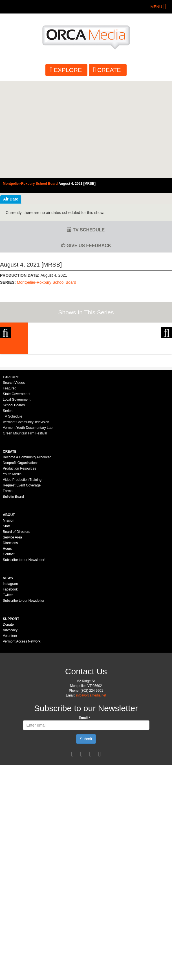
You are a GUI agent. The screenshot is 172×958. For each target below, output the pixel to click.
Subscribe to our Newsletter (23, 697)
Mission (8, 617)
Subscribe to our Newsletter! (24, 656)
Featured (9, 485)
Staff (6, 623)
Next (166, 363)
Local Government (16, 496)
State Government (16, 490)
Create (109, 70)
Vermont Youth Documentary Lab (27, 524)
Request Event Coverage (22, 582)
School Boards (14, 502)
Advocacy (10, 727)
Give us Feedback (86, 245)
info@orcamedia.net (91, 792)
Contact (8, 651)
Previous (5, 363)
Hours (7, 645)
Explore (68, 70)
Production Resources (19, 565)
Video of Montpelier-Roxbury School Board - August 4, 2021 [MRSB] (86, 129)
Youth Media (12, 570)
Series (7, 507)
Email (84, 814)
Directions (10, 639)
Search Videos (14, 479)
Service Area (12, 634)
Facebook (10, 686)
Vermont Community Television (26, 518)
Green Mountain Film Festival (25, 530)
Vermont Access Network (21, 738)
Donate (8, 721)
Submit (86, 835)
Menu (156, 6)
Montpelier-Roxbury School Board (46, 282)
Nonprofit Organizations (20, 559)
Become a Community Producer (27, 554)
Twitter (8, 691)
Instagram (10, 680)
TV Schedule (86, 229)
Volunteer (10, 732)
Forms (7, 587)
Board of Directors (16, 628)
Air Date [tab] (10, 199)
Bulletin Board (13, 593)
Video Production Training (22, 576)
